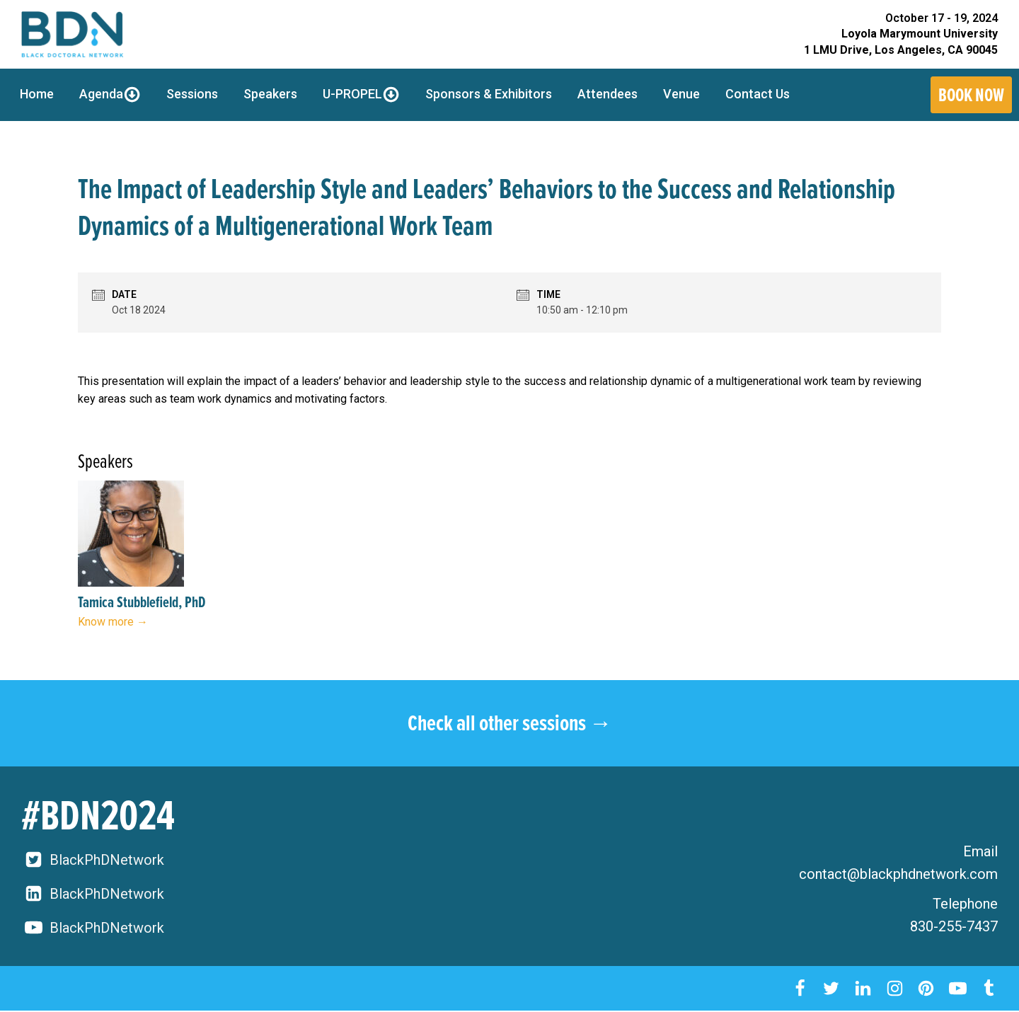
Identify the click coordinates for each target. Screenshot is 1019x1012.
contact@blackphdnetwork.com (898, 874)
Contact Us (757, 93)
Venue (681, 93)
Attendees (607, 93)
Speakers (270, 93)
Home (37, 93)
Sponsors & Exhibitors (488, 93)
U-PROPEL (361, 94)
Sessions (192, 93)
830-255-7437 (954, 926)
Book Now (971, 94)
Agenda (110, 94)
